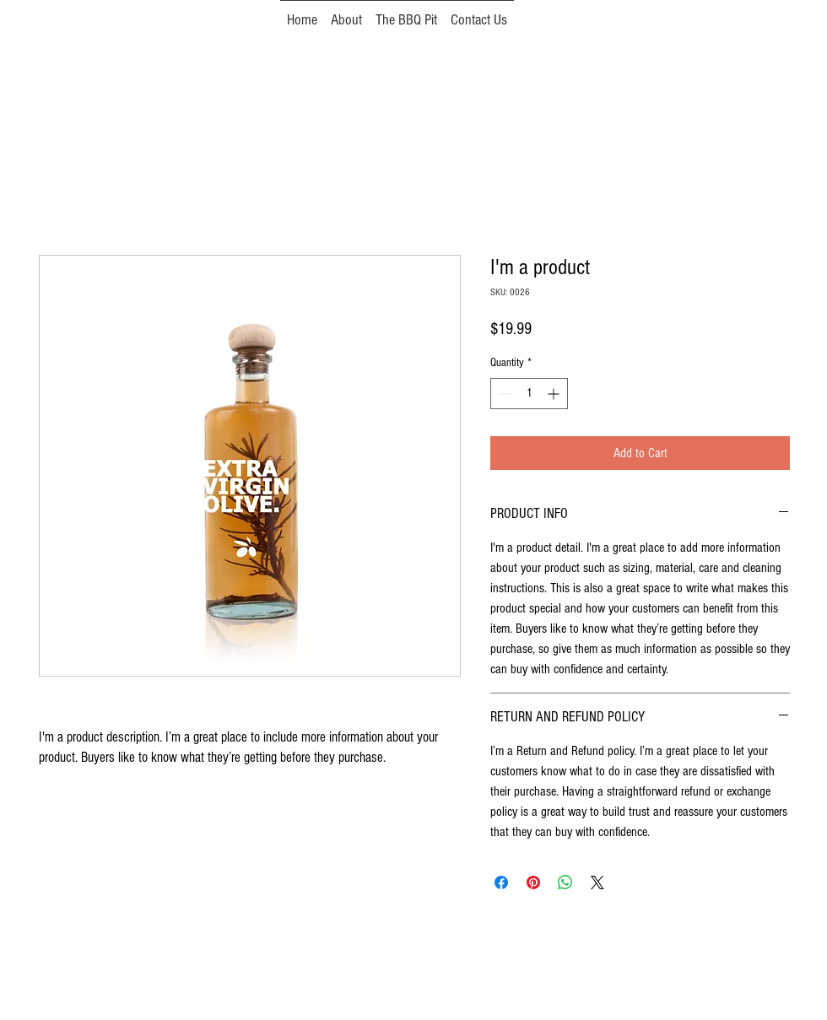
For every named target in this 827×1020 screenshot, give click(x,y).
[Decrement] (503, 393)
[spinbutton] (529, 393)
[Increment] (554, 393)
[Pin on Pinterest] (533, 882)
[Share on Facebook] (501, 882)
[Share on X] (597, 882)
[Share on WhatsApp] (565, 882)
